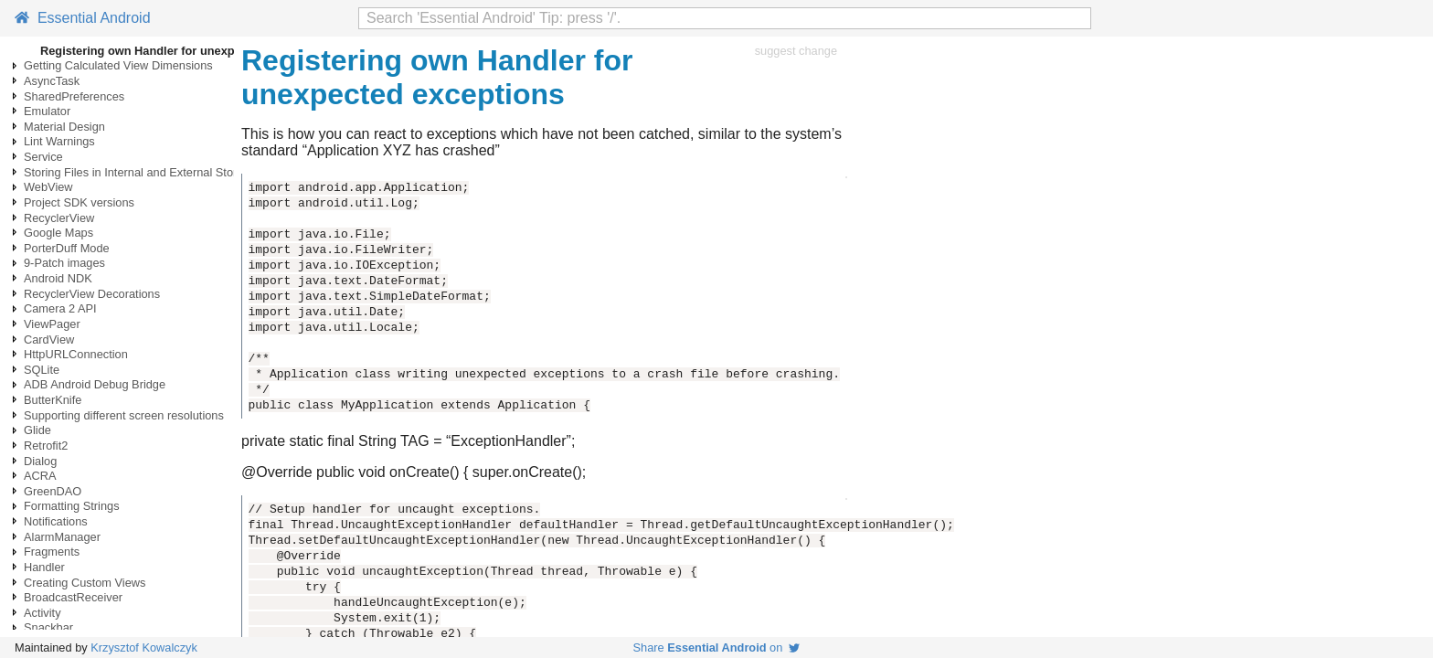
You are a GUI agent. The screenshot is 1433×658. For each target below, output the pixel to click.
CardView (49, 339)
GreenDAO (52, 491)
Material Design (64, 126)
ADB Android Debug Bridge (94, 384)
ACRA (40, 476)
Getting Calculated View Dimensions (118, 65)
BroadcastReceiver (73, 597)
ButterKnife (52, 400)
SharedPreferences (74, 96)
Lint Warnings (59, 141)
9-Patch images (64, 263)
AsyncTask (52, 81)
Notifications (56, 521)
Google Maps (58, 232)
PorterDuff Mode (67, 248)
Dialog (40, 461)
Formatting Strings (72, 506)
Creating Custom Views (84, 582)
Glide (37, 430)
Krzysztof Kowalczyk (143, 647)
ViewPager (52, 324)
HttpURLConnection (76, 354)
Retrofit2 (46, 445)
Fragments (52, 551)
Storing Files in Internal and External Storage (140, 172)
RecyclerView (59, 218)
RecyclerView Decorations (92, 294)
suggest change (796, 51)
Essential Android (83, 18)
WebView (48, 187)
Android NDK (58, 278)
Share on (717, 647)
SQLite (41, 370)
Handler (44, 567)
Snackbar (48, 627)
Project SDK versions (79, 202)
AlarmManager (62, 537)
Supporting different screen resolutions (124, 415)
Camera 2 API (60, 308)
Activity (42, 613)
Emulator (47, 111)
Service (43, 157)
